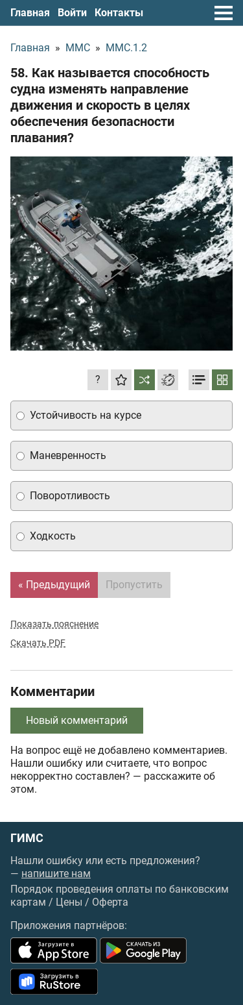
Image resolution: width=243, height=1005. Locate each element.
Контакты (119, 12)
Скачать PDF (37, 643)
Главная (30, 12)
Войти (72, 12)
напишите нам (56, 873)
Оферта (110, 902)
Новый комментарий (77, 720)
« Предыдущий (54, 584)
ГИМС (26, 838)
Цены (69, 902)
